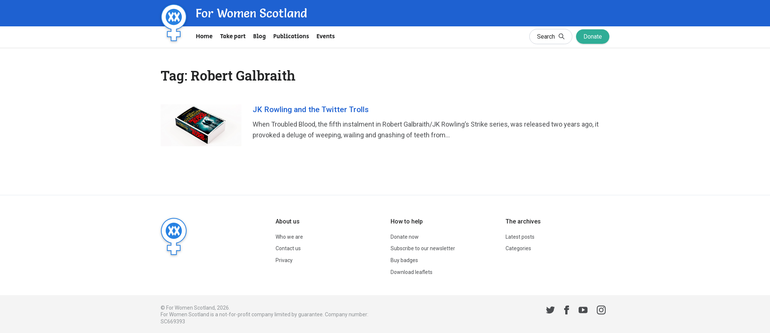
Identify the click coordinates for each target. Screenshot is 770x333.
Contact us (288, 248)
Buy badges (404, 260)
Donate (592, 36)
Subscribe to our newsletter (423, 248)
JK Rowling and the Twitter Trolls (311, 109)
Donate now (405, 237)
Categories (518, 248)
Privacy (284, 260)
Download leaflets (411, 272)
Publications (291, 36)
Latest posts (520, 237)
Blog (259, 36)
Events (325, 36)
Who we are (289, 237)
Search (551, 37)
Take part (233, 36)
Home (204, 36)
